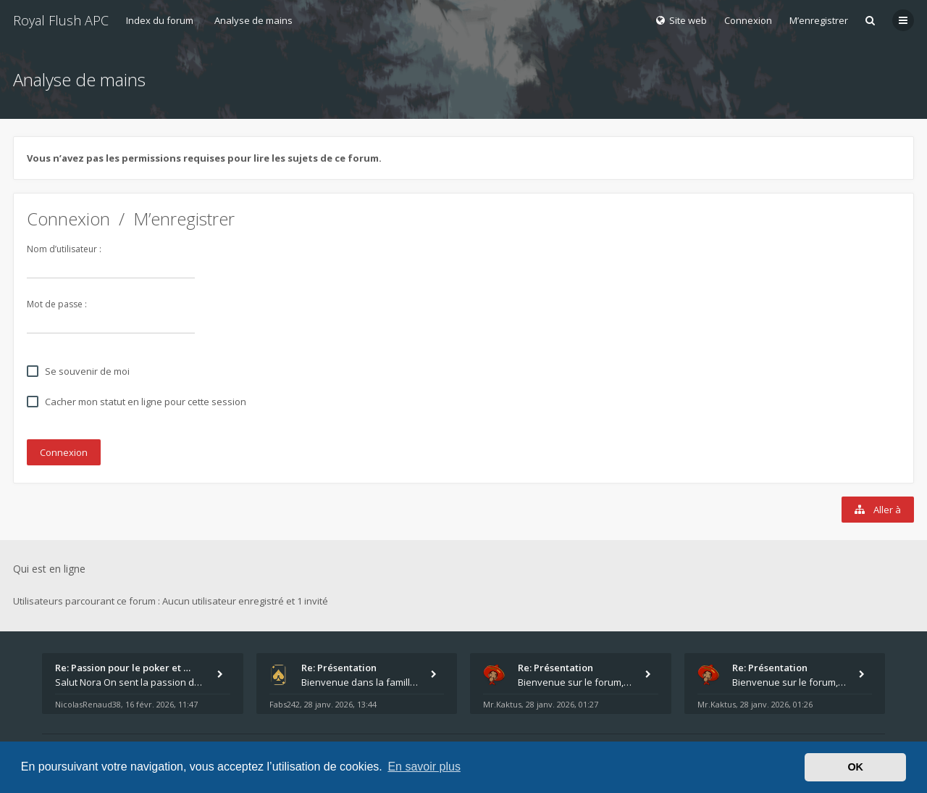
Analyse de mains (253, 20)
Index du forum (159, 20)
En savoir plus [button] (424, 766)
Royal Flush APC (61, 20)
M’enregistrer (818, 20)
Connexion (68, 219)
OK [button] (855, 767)
